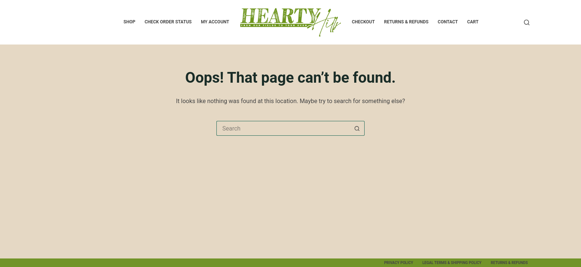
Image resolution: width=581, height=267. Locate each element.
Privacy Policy (398, 263)
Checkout (363, 21)
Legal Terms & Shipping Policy (452, 263)
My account (215, 21)
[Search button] (357, 128)
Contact (448, 21)
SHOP (129, 21)
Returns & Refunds (406, 21)
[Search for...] (283, 128)
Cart (473, 21)
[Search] (526, 22)
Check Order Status (168, 21)
